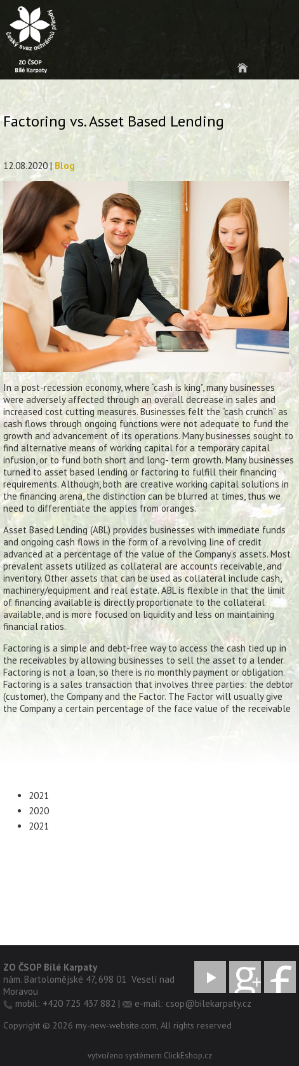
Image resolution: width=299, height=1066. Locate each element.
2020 (39, 811)
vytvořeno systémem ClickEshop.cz (150, 1055)
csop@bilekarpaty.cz (208, 1003)
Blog (65, 166)
